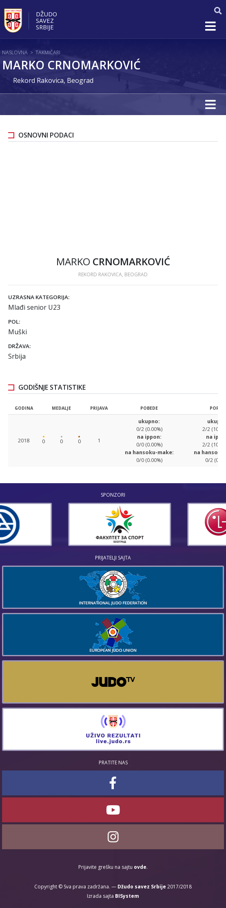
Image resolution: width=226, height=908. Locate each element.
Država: (19, 346)
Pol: (14, 321)
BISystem (127, 895)
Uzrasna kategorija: (38, 297)
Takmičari (47, 52)
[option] (53, 524)
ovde (140, 867)
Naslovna (15, 52)
